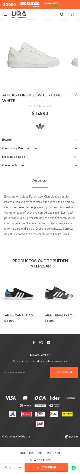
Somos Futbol (48, 4)
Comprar (49, 468)
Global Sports (29, 2)
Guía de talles (40, 460)
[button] (72, 296)
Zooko (7, 2)
